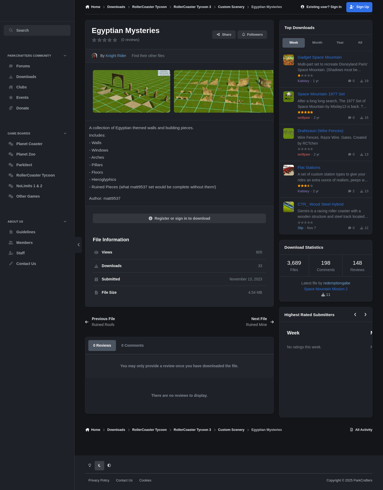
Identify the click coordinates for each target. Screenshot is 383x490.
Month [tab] (317, 42)
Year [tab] (340, 42)
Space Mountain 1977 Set (321, 94)
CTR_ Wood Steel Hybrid (321, 204)
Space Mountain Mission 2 (326, 289)
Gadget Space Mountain (320, 57)
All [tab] (360, 42)
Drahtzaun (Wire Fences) (320, 130)
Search (19, 30)
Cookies (145, 480)
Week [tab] (293, 42)
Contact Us (124, 480)
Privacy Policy (99, 480)
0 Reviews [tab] (102, 362)
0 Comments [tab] (132, 362)
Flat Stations (309, 167)
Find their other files (148, 56)
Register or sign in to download (179, 235)
